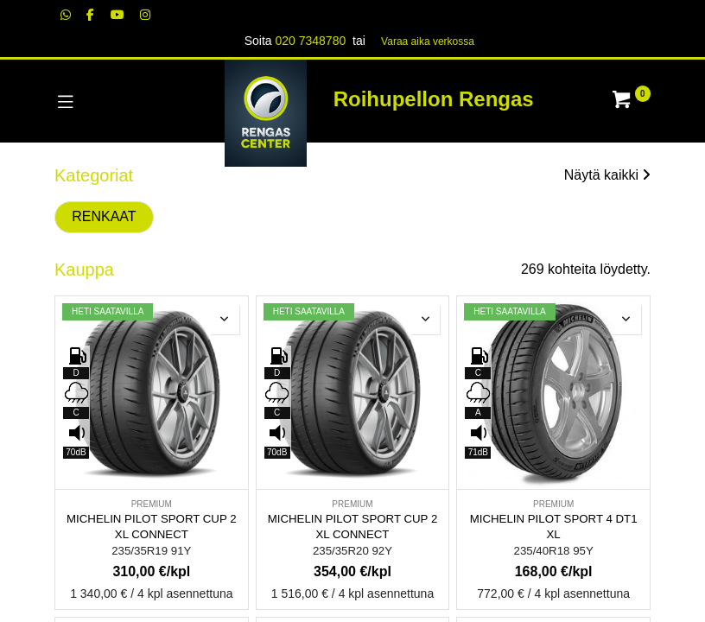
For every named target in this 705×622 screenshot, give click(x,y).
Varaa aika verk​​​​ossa (427, 41)
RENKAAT (104, 216)
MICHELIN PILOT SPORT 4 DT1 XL (554, 527)
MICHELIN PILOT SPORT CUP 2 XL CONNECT (152, 527)
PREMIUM (151, 504)
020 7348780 (310, 41)
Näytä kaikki (607, 175)
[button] (224, 319)
